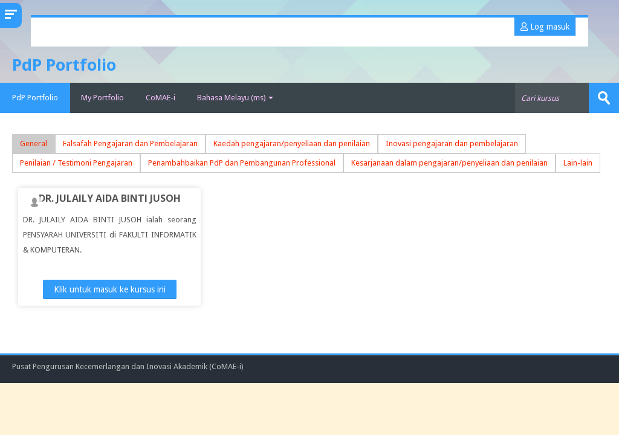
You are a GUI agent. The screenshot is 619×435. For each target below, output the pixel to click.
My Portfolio (102, 97)
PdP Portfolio (35, 97)
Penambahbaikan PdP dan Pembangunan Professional (241, 162)
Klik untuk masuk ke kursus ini (110, 289)
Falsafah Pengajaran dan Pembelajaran (130, 143)
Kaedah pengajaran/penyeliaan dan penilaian (291, 143)
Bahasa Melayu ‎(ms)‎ (235, 97)
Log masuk (544, 26)
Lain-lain (577, 162)
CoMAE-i (160, 97)
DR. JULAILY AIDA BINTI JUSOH (110, 198)
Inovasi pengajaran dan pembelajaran (452, 143)
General (33, 143)
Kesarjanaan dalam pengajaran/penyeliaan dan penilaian (449, 162)
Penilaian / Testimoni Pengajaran (76, 162)
